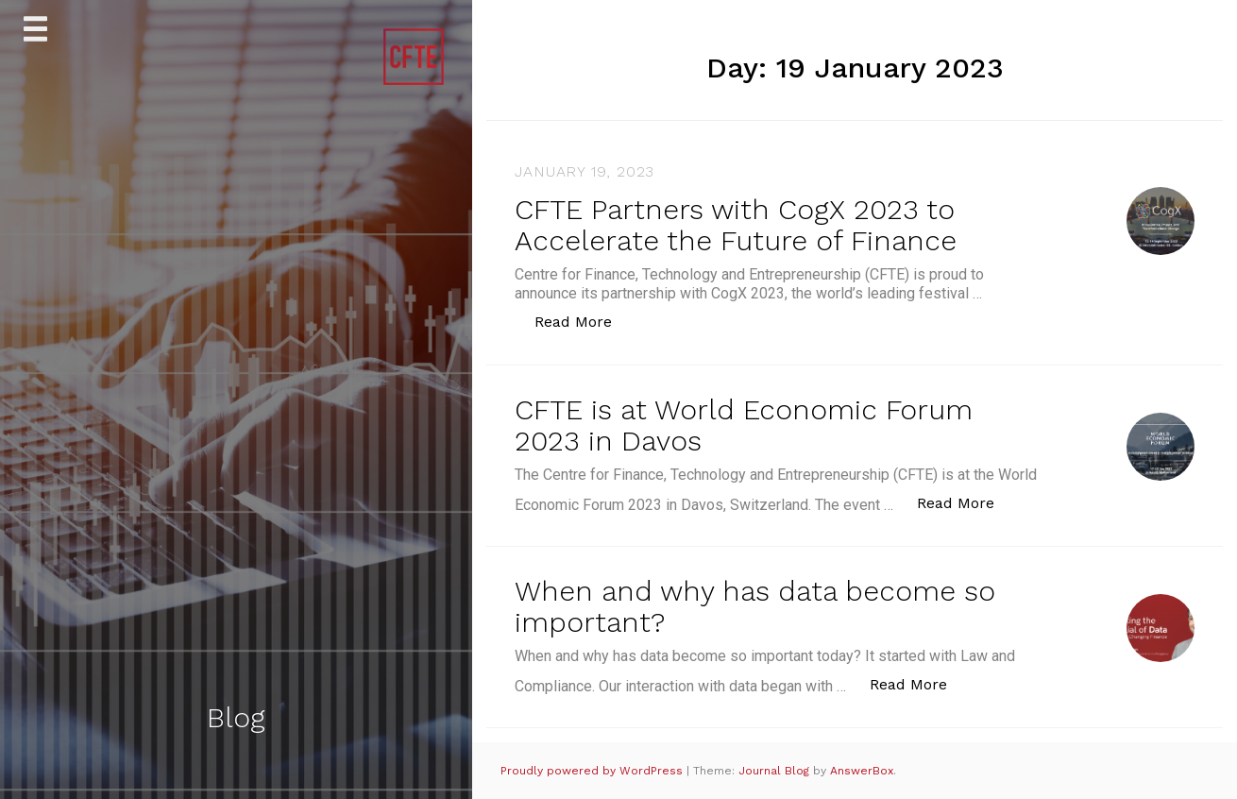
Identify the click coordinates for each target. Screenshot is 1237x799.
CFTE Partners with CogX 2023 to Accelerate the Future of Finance (736, 225)
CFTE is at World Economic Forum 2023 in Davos (744, 425)
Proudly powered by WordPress (593, 770)
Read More (583, 321)
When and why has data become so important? (755, 606)
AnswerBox (861, 770)
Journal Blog (775, 770)
